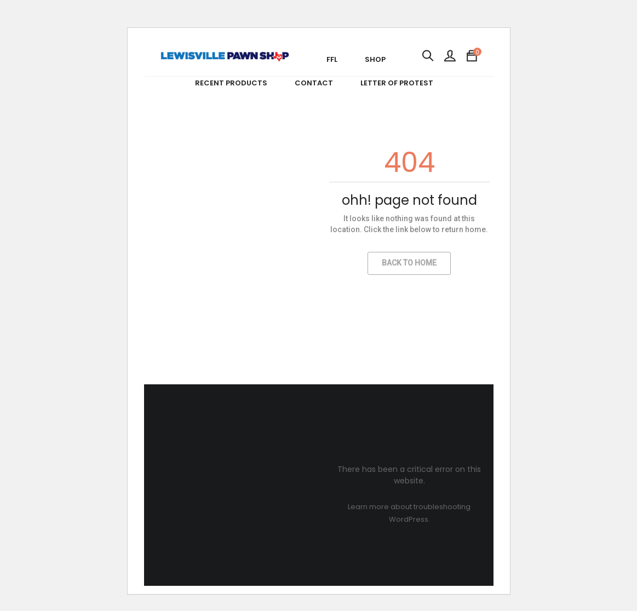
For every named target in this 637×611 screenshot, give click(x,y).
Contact (314, 83)
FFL (331, 59)
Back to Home (409, 262)
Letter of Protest (396, 83)
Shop (375, 59)
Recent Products (231, 83)
